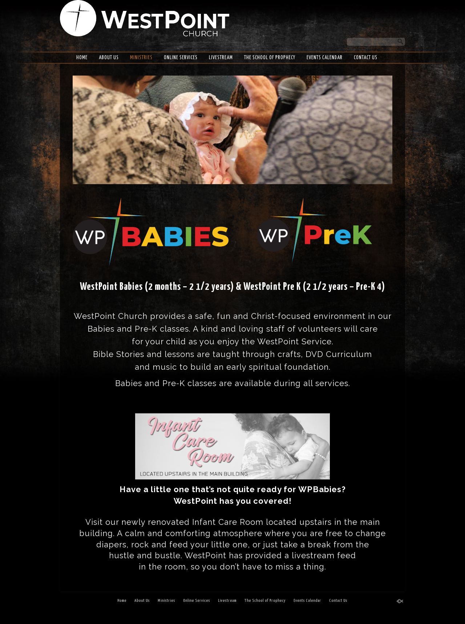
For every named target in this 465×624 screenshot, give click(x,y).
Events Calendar (325, 57)
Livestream (221, 57)
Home (82, 57)
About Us (109, 57)
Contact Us (365, 57)
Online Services (181, 57)
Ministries (141, 57)
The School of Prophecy (269, 57)
